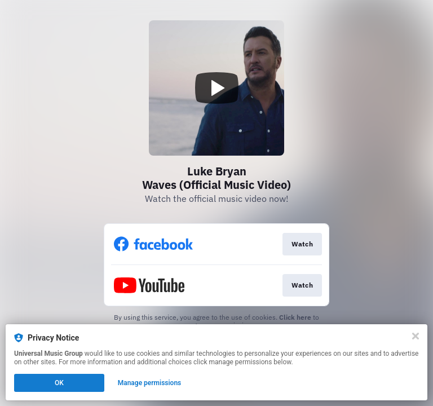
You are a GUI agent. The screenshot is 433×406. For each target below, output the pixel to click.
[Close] (416, 336)
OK (59, 383)
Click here (295, 317)
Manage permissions (150, 383)
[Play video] (216, 88)
